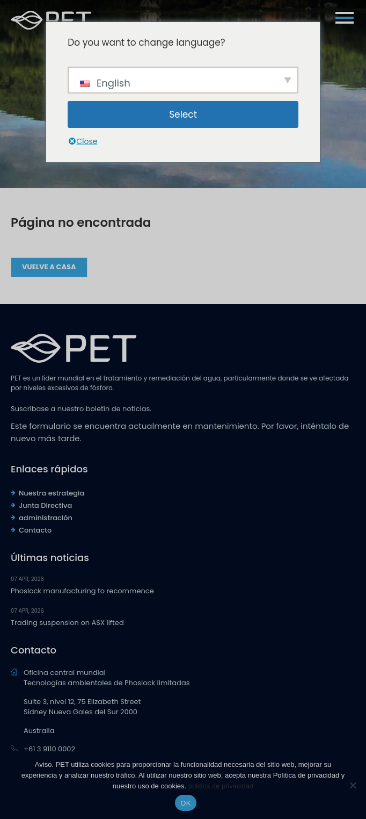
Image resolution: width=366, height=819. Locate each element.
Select (183, 114)
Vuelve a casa (49, 267)
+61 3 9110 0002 (49, 749)
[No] (352, 785)
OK (185, 803)
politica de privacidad (220, 786)
